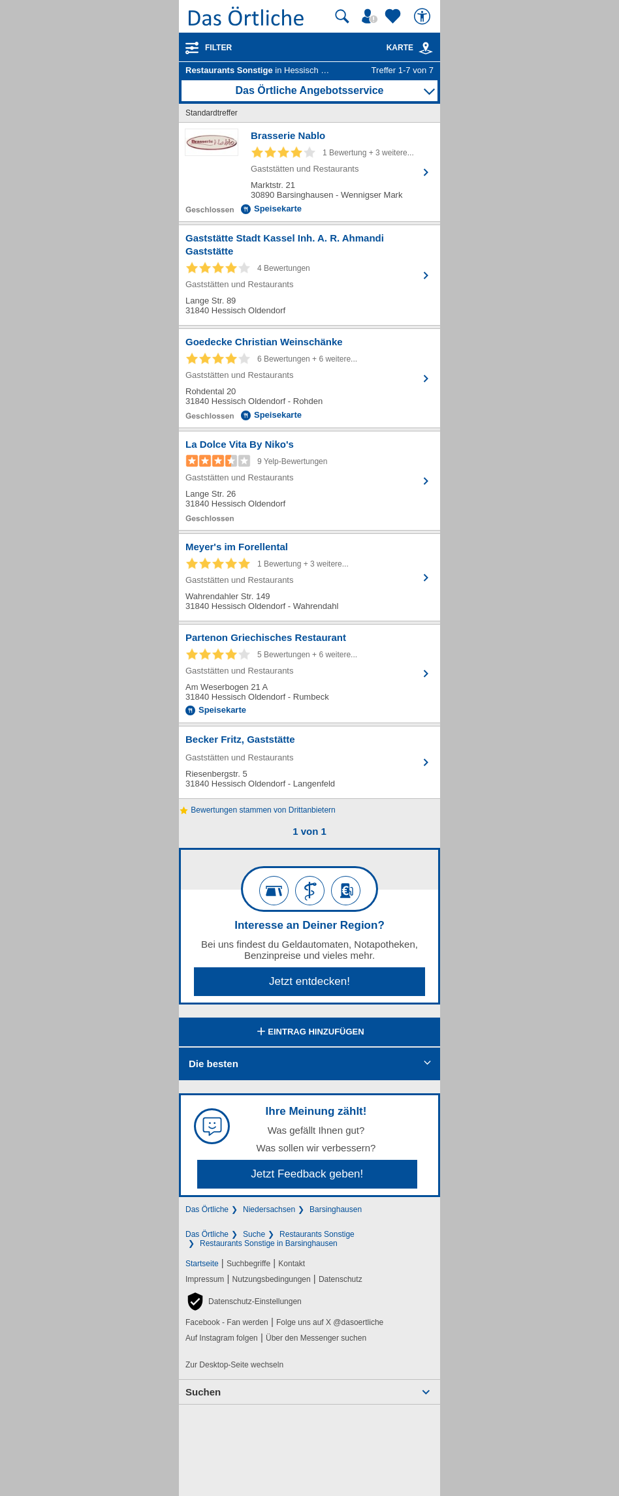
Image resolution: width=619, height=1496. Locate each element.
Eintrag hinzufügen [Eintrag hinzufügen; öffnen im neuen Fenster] (309, 1032)
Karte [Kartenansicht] (410, 47)
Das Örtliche (207, 1209)
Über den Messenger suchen (316, 1338)
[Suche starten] (342, 16)
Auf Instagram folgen (221, 1338)
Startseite (202, 1263)
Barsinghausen (336, 1209)
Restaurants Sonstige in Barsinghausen (269, 1243)
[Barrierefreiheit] (424, 16)
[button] (243, 1301)
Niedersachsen (269, 1209)
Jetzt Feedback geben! (307, 1174)
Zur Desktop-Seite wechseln (234, 1364)
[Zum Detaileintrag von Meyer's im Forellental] (309, 577)
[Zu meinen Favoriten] (394, 16)
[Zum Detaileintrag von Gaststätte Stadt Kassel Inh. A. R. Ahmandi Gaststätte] (309, 275)
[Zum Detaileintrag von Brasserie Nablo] (309, 172)
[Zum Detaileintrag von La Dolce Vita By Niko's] (309, 480)
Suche (254, 1234)
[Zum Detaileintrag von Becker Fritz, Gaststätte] (309, 762)
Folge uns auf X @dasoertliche (329, 1322)
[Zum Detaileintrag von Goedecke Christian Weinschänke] (309, 378)
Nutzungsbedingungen (271, 1279)
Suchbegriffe (248, 1263)
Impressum (204, 1279)
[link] (426, 48)
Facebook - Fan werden (226, 1322)
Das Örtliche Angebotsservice (309, 90)
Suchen (203, 1391)
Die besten (213, 1063)
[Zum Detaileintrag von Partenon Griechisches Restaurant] (309, 673)
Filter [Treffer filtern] (218, 47)
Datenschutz (340, 1279)
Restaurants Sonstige (317, 1234)
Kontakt (291, 1263)
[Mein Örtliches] (371, 16)
